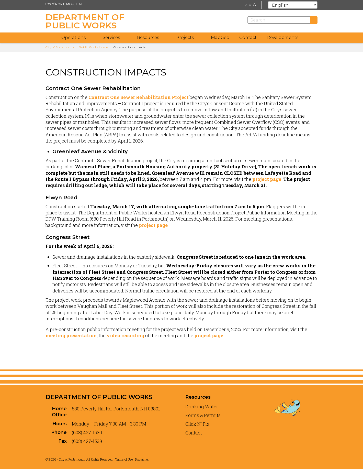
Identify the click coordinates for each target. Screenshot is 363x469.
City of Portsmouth (60, 47)
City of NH (64, 4)
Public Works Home (93, 47)
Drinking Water (201, 406)
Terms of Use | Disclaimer (132, 459)
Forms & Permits (203, 415)
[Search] (282, 20)
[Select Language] (292, 5)
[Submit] (313, 20)
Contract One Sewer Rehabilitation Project (138, 97)
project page (266, 179)
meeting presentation (71, 335)
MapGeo (220, 37)
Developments (282, 37)
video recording (125, 335)
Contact (248, 37)
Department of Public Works (99, 397)
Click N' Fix (197, 424)
